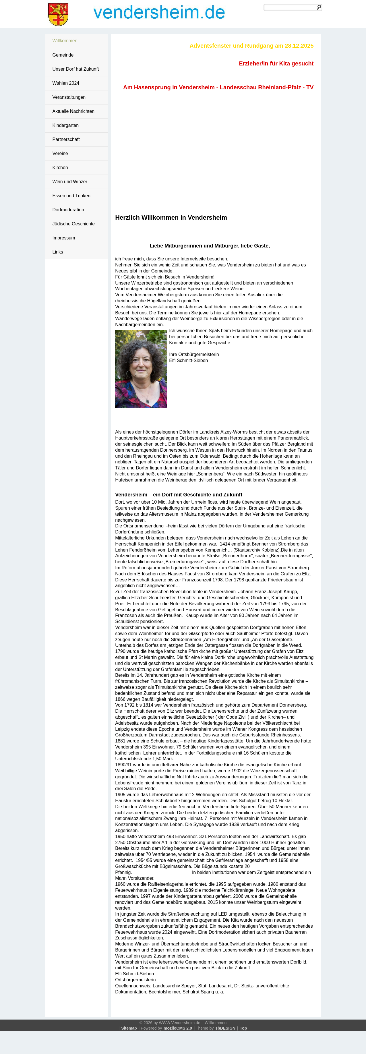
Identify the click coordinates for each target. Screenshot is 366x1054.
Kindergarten (66, 125)
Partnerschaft (66, 139)
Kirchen (60, 167)
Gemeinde (63, 55)
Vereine (60, 153)
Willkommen (65, 40)
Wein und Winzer (70, 181)
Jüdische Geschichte (74, 223)
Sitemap (129, 1028)
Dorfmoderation (68, 209)
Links (58, 252)
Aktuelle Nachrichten (74, 111)
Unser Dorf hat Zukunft (76, 69)
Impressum (64, 237)
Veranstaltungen (69, 97)
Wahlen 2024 (66, 83)
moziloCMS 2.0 (178, 1028)
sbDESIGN (225, 1028)
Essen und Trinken (72, 195)
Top (243, 1028)
